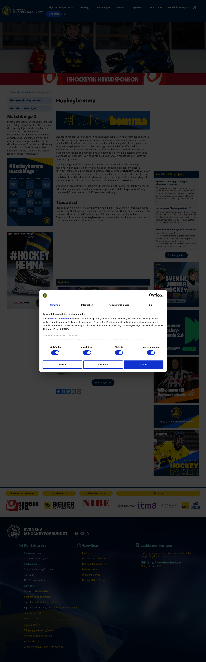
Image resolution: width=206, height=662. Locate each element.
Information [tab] (87, 305)
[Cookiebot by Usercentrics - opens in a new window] (151, 295)
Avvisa (62, 364)
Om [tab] (150, 305)
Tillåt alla (143, 364)
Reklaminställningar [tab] (119, 305)
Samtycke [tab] (55, 305)
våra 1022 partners (59, 318)
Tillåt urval (103, 364)
